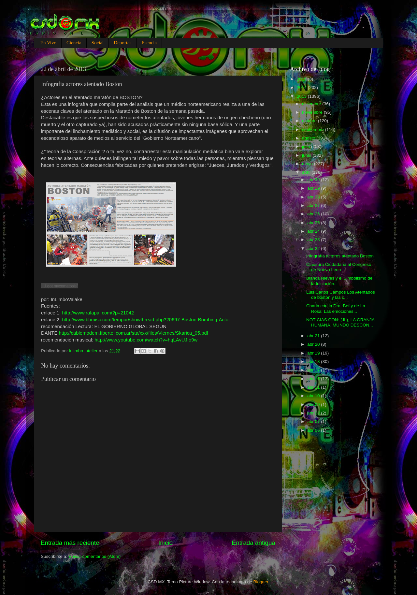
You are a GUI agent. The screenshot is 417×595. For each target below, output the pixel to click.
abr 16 (314, 378)
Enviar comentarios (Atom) (95, 556)
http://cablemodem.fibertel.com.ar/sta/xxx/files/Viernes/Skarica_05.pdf (133, 333)
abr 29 (314, 188)
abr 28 (314, 197)
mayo (308, 163)
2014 (302, 87)
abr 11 (314, 387)
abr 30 (314, 179)
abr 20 (314, 344)
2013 (302, 96)
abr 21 (314, 335)
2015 (302, 79)
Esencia (149, 42)
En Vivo (48, 42)
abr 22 (314, 248)
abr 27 (314, 205)
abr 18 (314, 361)
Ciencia (73, 42)
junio (307, 155)
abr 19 (314, 353)
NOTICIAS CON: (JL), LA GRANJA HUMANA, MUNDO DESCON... (340, 322)
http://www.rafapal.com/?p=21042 (98, 312)
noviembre (313, 112)
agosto (309, 138)
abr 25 (314, 222)
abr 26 (314, 213)
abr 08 (314, 413)
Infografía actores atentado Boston (340, 256)
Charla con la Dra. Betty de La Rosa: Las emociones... (335, 308)
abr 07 (314, 421)
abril (306, 172)
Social (98, 42)
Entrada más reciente (70, 542)
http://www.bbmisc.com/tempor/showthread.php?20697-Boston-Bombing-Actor (146, 319)
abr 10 (314, 395)
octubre (310, 120)
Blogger (260, 581)
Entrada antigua (253, 542)
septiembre (313, 129)
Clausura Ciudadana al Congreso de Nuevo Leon (338, 267)
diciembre (312, 103)
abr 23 (314, 239)
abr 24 (314, 231)
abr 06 (314, 430)
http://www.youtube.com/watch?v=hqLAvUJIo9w (145, 339)
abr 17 (314, 370)
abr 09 (314, 404)
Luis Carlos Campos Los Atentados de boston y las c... (340, 295)
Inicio (165, 542)
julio (306, 146)
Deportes (122, 42)
